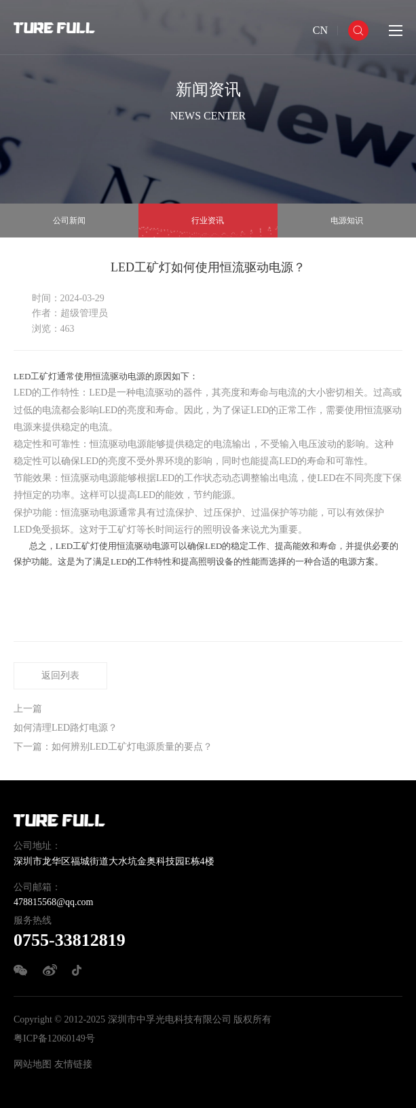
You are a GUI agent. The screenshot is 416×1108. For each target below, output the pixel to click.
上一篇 (28, 709)
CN (320, 30)
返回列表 (60, 675)
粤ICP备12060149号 (54, 1038)
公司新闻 (69, 220)
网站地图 (33, 1064)
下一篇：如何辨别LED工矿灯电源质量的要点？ (113, 747)
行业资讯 (207, 220)
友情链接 (73, 1064)
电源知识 (346, 220)
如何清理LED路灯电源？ (65, 728)
